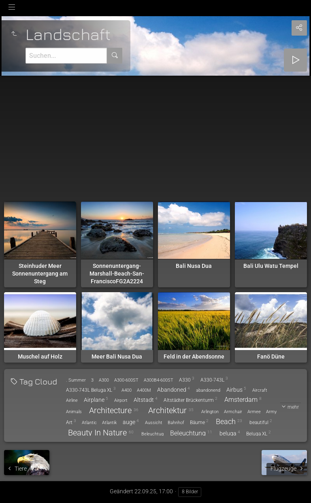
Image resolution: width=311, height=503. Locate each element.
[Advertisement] (155, 136)
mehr (293, 407)
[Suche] (66, 56)
